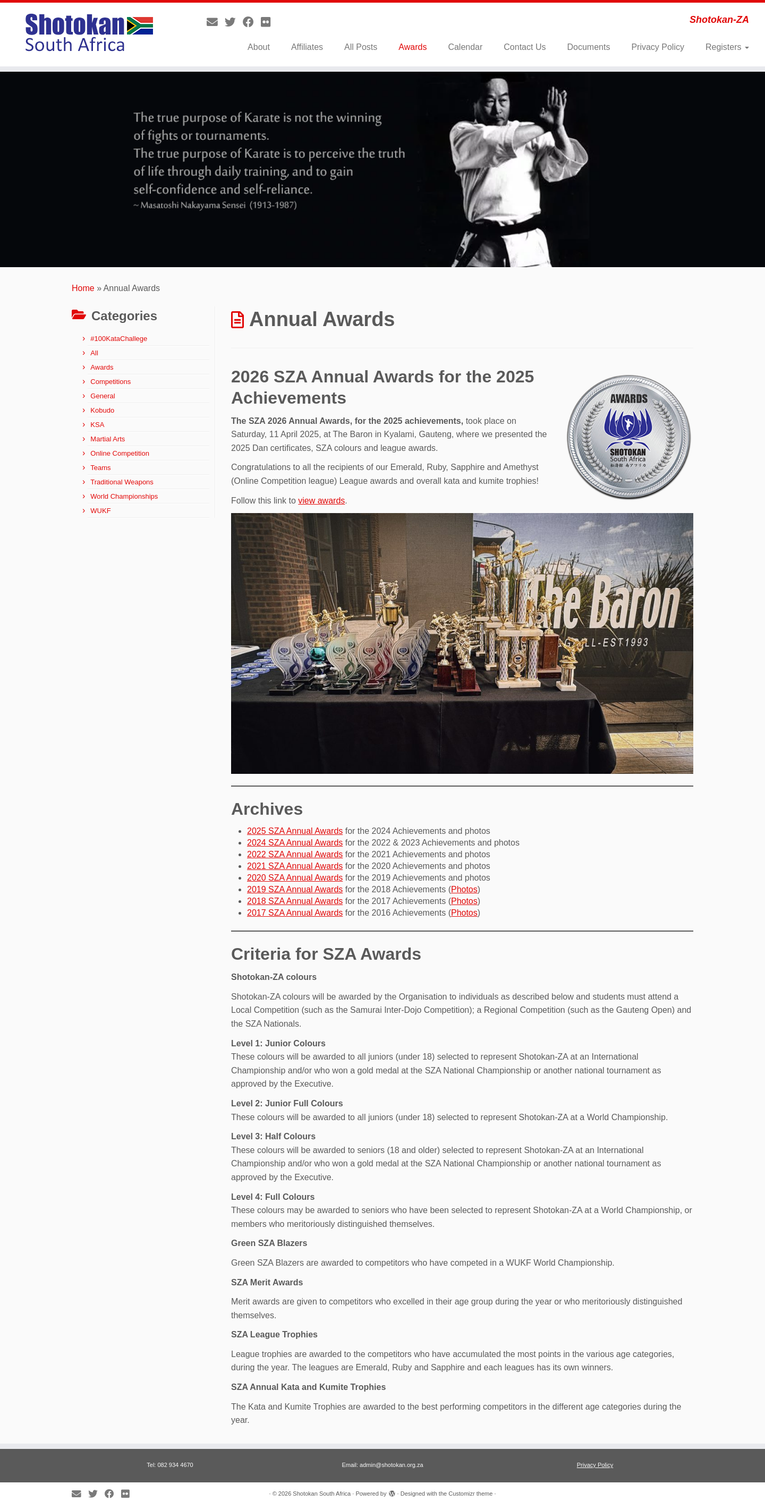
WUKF (100, 511)
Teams (100, 468)
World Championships (124, 496)
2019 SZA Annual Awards (295, 889)
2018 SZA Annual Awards (295, 901)
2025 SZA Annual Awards (295, 830)
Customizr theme (470, 1493)
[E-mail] (216, 22)
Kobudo (102, 410)
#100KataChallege (118, 339)
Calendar (465, 47)
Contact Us (525, 47)
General (102, 396)
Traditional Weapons (122, 482)
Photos (464, 889)
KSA (97, 425)
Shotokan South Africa (322, 1493)
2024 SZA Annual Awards (295, 842)
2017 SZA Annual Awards (295, 912)
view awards (321, 500)
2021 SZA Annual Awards (295, 866)
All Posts (360, 47)
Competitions (110, 382)
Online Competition (119, 453)
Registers (727, 47)
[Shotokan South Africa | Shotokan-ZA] (88, 34)
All (94, 353)
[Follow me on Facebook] (252, 22)
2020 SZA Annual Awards (295, 877)
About (259, 47)
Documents (588, 47)
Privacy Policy (657, 47)
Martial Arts (107, 439)
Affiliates (307, 47)
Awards (412, 47)
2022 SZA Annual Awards (295, 854)
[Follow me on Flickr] (269, 22)
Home (83, 288)
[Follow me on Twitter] (234, 22)
